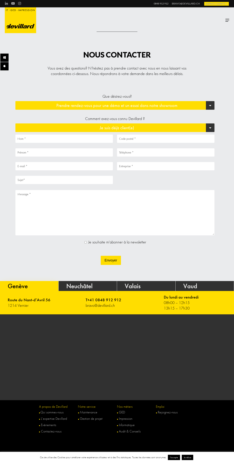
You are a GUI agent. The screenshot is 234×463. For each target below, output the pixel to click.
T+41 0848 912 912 (103, 299)
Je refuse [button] (187, 457)
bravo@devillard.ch (186, 3)
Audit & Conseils (129, 431)
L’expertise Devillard (53, 418)
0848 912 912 (161, 3)
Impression (124, 418)
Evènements (47, 425)
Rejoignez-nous (167, 412)
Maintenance (87, 412)
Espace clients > (216, 3)
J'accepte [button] (174, 457)
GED (121, 412)
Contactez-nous (51, 431)
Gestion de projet (90, 418)
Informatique (126, 425)
